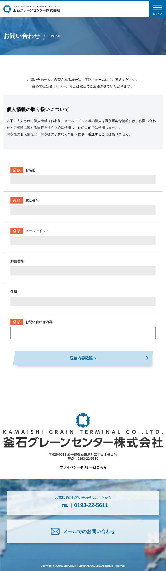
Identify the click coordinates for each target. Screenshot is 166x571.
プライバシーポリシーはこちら (83, 467)
